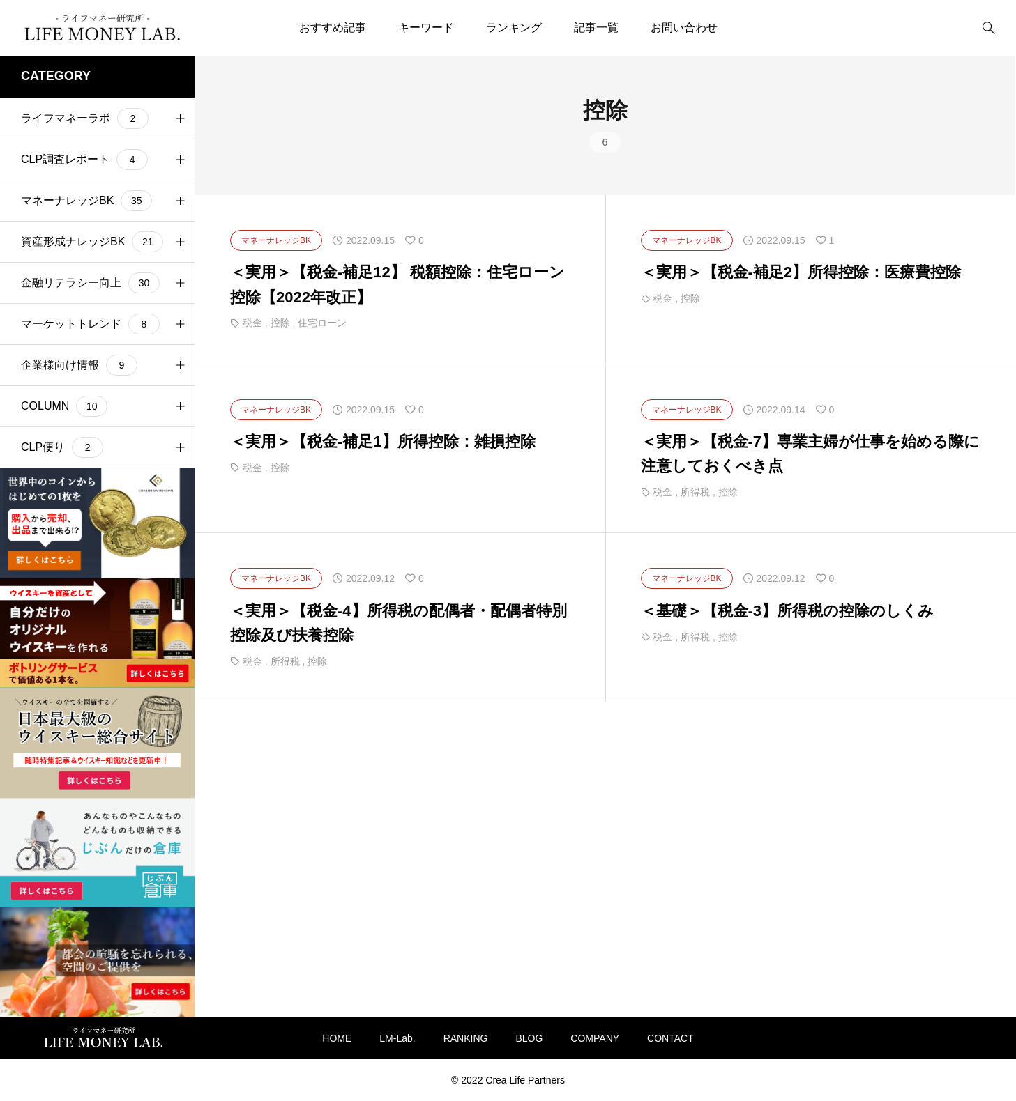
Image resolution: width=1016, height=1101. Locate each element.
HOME (336, 1038)
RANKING (465, 1038)
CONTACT (670, 1038)
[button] (180, 118)
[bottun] (988, 28)
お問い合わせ (684, 27)
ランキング (514, 27)
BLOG (529, 1038)
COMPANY (594, 1038)
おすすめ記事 (332, 27)
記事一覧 (596, 27)
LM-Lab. (397, 1038)
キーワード (426, 27)
